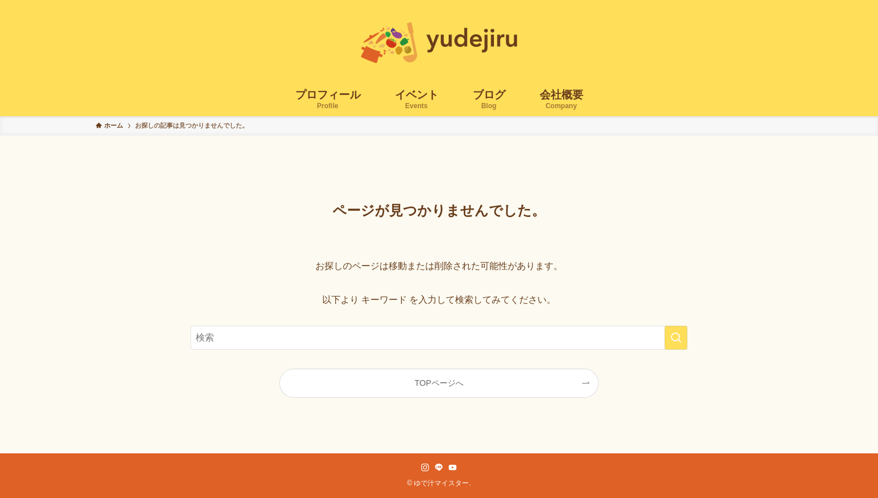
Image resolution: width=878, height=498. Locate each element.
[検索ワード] (439, 338)
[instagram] (425, 468)
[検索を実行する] (676, 338)
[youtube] (453, 468)
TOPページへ (438, 383)
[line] (439, 468)
